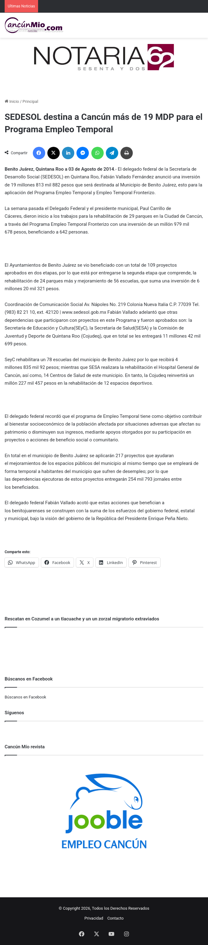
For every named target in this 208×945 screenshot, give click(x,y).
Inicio (12, 101)
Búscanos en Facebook (25, 697)
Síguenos (14, 712)
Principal (30, 101)
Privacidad (93, 918)
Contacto (115, 918)
